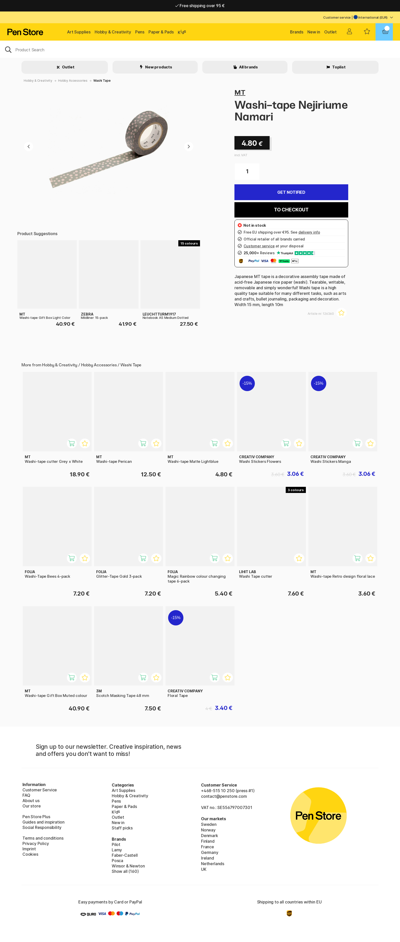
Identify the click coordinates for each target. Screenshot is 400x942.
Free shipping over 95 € (200, 5)
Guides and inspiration (43, 822)
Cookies (30, 854)
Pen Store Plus (36, 816)
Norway (208, 829)
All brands (248, 67)
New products (158, 67)
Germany (209, 852)
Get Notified (291, 192)
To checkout (291, 210)
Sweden (209, 824)
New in (313, 31)
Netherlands (212, 863)
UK (203, 869)
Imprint (29, 848)
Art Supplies (79, 31)
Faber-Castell (125, 855)
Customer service (337, 17)
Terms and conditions (42, 838)
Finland (208, 841)
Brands (296, 31)
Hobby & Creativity (113, 31)
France (207, 846)
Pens (139, 31)
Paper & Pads (161, 31)
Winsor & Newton (128, 865)
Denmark (209, 835)
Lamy (117, 849)
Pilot (116, 844)
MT (239, 92)
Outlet (330, 31)
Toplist (338, 67)
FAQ (26, 795)
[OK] (200, 49)
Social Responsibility (41, 827)
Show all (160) (125, 871)
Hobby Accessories (73, 80)
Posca (117, 860)
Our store (31, 805)
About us (31, 800)
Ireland (207, 858)
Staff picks (122, 827)
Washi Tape (101, 80)
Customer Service (39, 789)
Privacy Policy (35, 843)
